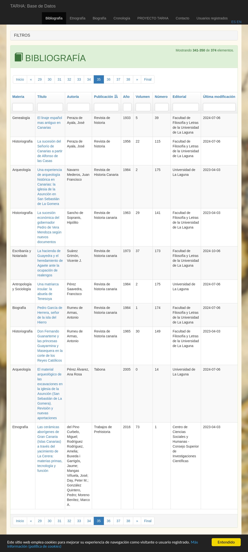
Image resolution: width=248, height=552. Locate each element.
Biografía (99, 18)
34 (89, 79)
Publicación (106, 97)
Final (147, 79)
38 (128, 79)
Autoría (73, 97)
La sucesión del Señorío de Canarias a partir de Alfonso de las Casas (49, 151)
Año (126, 97)
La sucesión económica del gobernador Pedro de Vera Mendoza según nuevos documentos (49, 227)
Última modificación (219, 97)
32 (69, 79)
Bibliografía (54, 18)
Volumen (143, 97)
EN (238, 22)
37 (118, 79)
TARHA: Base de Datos (33, 6)
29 (40, 79)
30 (50, 79)
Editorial (179, 97)
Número (161, 97)
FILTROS (22, 35)
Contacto (182, 18)
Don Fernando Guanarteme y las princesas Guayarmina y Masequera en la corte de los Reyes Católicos (49, 345)
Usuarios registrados (212, 18)
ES (233, 22)
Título (41, 97)
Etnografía (77, 18)
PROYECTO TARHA (152, 18)
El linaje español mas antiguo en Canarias (49, 122)
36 (109, 79)
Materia (18, 97)
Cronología (122, 18)
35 (99, 79)
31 (60, 79)
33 (79, 79)
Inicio (20, 79)
